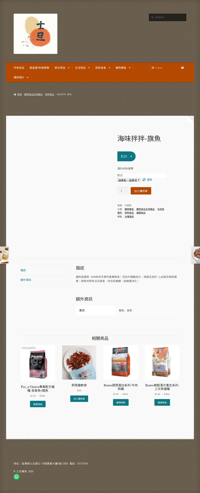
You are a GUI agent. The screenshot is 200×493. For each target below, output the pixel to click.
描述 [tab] (23, 270)
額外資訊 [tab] (26, 280)
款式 (120, 175)
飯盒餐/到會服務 (39, 67)
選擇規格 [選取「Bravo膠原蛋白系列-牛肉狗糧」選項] (120, 402)
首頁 (19, 94)
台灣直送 (129, 217)
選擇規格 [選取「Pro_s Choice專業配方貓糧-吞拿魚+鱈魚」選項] (37, 404)
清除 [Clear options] (149, 180)
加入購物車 (141, 191)
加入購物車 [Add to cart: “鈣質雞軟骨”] (79, 398)
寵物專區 (121, 67)
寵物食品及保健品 (33, 94)
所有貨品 (19, 67)
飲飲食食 (100, 67)
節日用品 (60, 67)
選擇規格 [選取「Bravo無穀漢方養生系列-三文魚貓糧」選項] (162, 402)
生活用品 (80, 67)
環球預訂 (19, 77)
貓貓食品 (140, 213)
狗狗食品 (49, 94)
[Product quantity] (122, 191)
